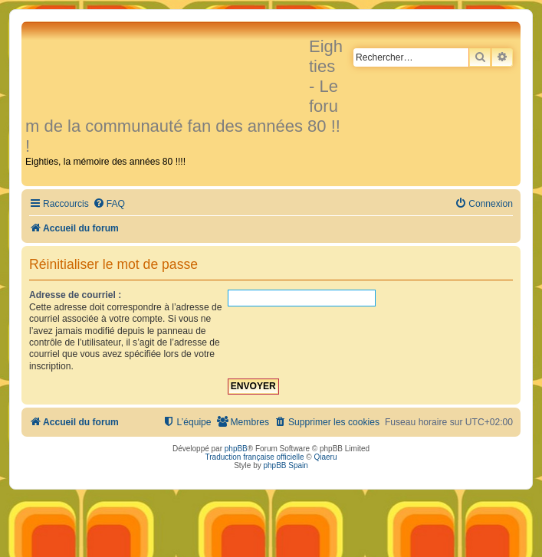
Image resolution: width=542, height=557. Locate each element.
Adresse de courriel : (75, 295)
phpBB (236, 448)
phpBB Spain (285, 465)
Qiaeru (325, 457)
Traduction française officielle (254, 457)
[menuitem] (109, 204)
